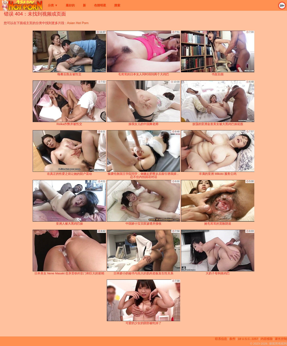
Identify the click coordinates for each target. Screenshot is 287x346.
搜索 (117, 5)
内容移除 (267, 338)
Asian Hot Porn (77, 23)
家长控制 (281, 338)
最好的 (70, 5)
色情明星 (100, 5)
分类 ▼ (53, 5)
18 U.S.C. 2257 (248, 338)
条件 (232, 338)
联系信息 (221, 338)
